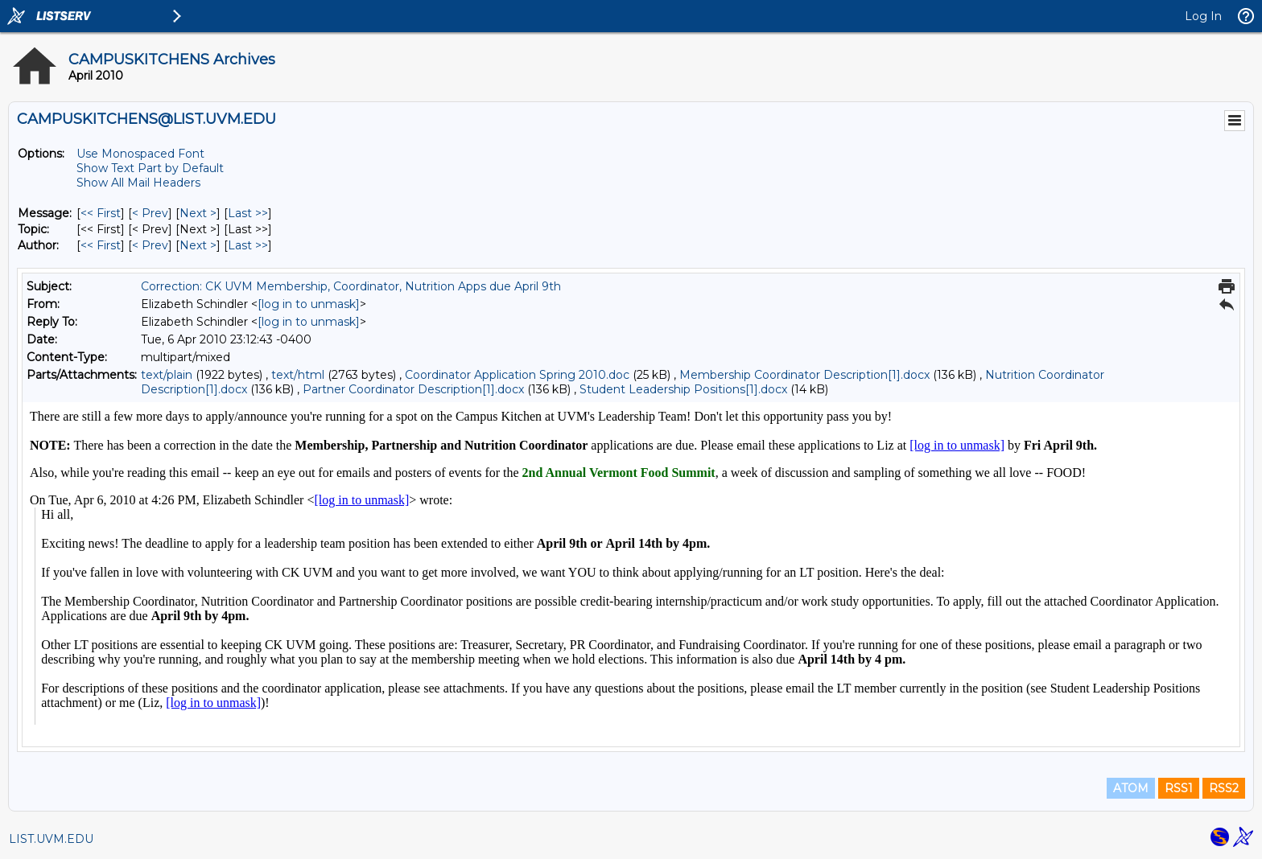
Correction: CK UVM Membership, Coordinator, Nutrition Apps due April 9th (351, 286)
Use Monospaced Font (140, 153)
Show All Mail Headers (138, 182)
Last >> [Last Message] (248, 213)
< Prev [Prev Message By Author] (150, 245)
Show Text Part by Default (150, 168)
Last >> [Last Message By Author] (248, 245)
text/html (297, 375)
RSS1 (1179, 788)
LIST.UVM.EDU (51, 839)
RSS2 (1224, 788)
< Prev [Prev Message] (150, 213)
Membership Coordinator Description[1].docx (804, 375)
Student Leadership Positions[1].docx (683, 389)
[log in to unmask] (309, 304)
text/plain (166, 375)
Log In (1203, 16)
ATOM (1131, 788)
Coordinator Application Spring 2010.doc (517, 375)
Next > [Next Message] (198, 213)
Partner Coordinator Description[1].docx (413, 389)
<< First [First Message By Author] (100, 245)
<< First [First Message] (100, 213)
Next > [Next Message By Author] (198, 245)
